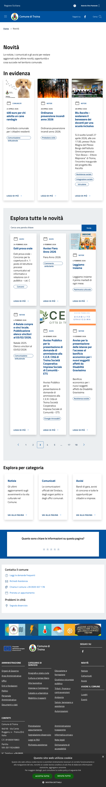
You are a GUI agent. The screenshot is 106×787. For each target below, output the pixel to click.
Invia (89, 228)
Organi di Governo (10, 670)
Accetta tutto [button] (42, 776)
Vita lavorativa (35, 683)
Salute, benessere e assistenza (64, 704)
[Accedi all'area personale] (75, 5)
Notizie (46, 103)
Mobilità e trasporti (37, 698)
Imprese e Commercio (38, 688)
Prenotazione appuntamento (35, 727)
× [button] (103, 757)
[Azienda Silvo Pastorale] (89, 5)
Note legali (60, 739)
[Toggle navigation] (5, 16)
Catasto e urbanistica (38, 693)
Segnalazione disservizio (39, 734)
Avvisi (19, 239)
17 (69, 444)
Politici (5, 690)
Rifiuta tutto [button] (64, 776)
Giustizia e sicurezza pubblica (64, 681)
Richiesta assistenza (37, 744)
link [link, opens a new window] (79, 770)
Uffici (4, 680)
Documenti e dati (10, 704)
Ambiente (59, 697)
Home (6, 28)
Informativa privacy (64, 734)
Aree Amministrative (11, 675)
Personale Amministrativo (9, 697)
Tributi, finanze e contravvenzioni (62, 690)
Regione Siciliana (12, 5)
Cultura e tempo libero (38, 678)
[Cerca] (100, 16)
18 (76, 444)
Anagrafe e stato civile (38, 673)
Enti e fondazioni (9, 685)
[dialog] (53, 770)
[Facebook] (84, 16)
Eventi (84, 699)
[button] (53, 782)
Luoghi (84, 694)
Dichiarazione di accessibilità (62, 746)
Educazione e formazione (61, 672)
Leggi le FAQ (34, 739)
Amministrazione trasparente (63, 727)
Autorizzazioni (61, 711)
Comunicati (14, 103)
